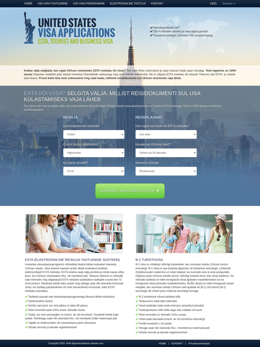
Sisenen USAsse (147, 163)
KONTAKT (157, 3)
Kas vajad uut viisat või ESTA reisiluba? (163, 126)
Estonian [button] (229, 3)
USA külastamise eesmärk (81, 126)
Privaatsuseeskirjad (198, 343)
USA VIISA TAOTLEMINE (53, 3)
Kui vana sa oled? (75, 163)
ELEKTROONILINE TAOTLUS (128, 3)
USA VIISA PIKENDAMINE (89, 3)
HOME (28, 3)
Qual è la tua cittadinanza (80, 144)
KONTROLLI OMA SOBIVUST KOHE (130, 191)
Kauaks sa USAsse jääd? (153, 144)
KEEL (213, 3)
